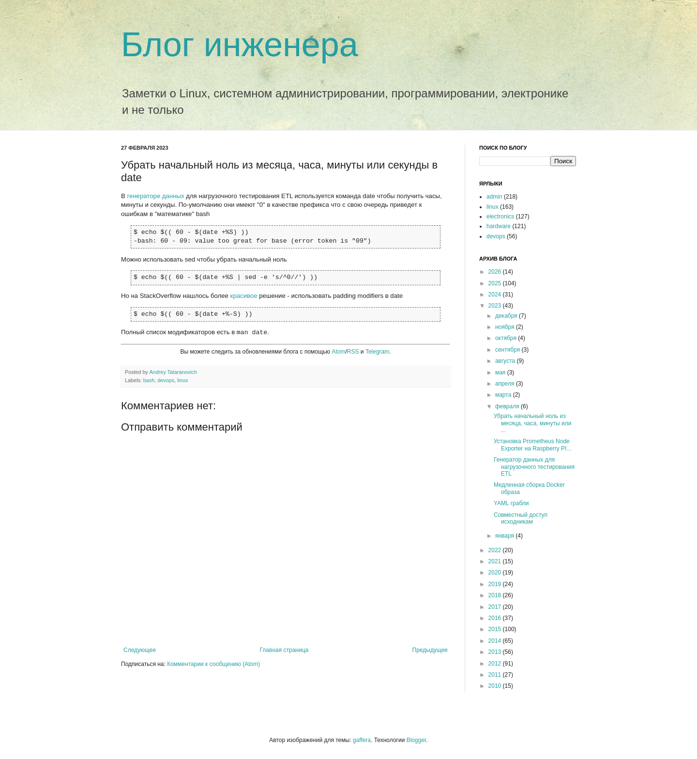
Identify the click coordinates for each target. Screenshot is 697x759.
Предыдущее (430, 650)
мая (501, 372)
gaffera (362, 740)
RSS (353, 351)
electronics (500, 216)
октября (506, 338)
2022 (495, 550)
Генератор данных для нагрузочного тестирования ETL (534, 466)
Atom (338, 351)
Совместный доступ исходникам (520, 518)
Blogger (416, 740)
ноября (505, 327)
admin (494, 196)
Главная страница (284, 650)
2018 (495, 595)
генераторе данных (155, 196)
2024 (495, 294)
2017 (495, 607)
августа (506, 360)
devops (165, 380)
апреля (505, 383)
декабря (507, 315)
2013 (495, 652)
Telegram (377, 351)
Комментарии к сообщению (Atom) (213, 664)
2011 (495, 674)
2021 (495, 561)
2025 (495, 283)
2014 (495, 640)
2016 (495, 618)
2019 (495, 584)
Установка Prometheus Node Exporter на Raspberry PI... (532, 444)
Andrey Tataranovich (173, 372)
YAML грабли (511, 503)
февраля (508, 406)
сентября (508, 349)
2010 (495, 685)
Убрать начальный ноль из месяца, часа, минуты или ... (532, 423)
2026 (495, 271)
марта (504, 394)
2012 (495, 663)
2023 (495, 305)
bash (148, 380)
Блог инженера (239, 44)
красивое (244, 295)
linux (182, 380)
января (505, 535)
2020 (495, 572)
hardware (498, 226)
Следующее (139, 650)
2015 (495, 629)
